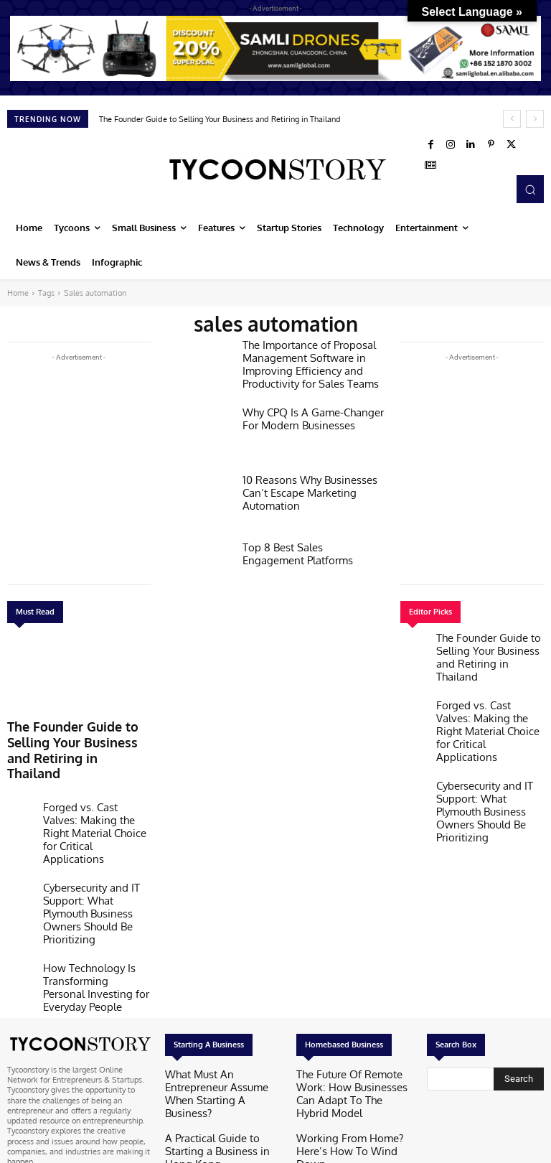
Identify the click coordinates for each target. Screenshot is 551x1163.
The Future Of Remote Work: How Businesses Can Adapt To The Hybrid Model (350, 973)
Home (18, 293)
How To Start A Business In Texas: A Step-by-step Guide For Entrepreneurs (223, 1050)
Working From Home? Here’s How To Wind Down (348, 1012)
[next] (535, 119)
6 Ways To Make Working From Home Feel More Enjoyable (352, 1045)
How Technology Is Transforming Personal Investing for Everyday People (95, 884)
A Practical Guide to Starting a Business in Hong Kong (219, 1012)
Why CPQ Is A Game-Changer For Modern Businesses (311, 417)
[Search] (519, 967)
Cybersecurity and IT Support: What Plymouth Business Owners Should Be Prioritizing (96, 840)
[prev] (512, 119)
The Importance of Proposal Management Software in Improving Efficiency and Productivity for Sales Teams (302, 360)
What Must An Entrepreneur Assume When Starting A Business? (214, 973)
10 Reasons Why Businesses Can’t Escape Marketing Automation (312, 484)
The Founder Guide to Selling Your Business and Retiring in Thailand (220, 119)
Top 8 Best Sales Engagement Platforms (305, 552)
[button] (530, 188)
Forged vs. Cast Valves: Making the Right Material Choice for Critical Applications (89, 791)
